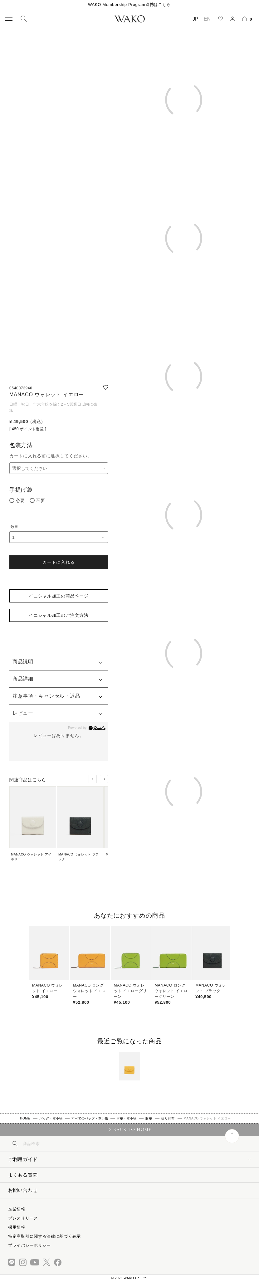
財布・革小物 (127, 1118)
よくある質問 (22, 1174)
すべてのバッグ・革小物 (89, 1118)
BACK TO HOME (132, 1129)
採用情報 (16, 1227)
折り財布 (168, 1118)
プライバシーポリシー (29, 1245)
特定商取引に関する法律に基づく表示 (44, 1236)
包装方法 (21, 445)
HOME (25, 1118)
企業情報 (16, 1209)
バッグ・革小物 (51, 1118)
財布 (148, 1118)
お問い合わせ (22, 1190)
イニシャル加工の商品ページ (58, 595)
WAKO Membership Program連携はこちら (129, 4)
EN (207, 19)
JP (195, 19)
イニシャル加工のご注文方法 (58, 615)
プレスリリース (23, 1218)
